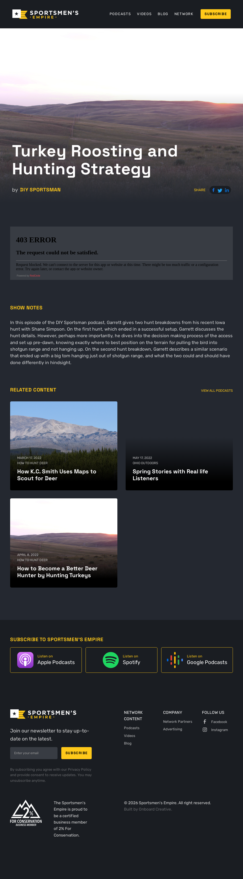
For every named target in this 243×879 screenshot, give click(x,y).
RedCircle (35, 275)
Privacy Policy (79, 769)
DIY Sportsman (40, 189)
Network (184, 14)
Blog (163, 14)
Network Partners (177, 721)
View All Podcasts (217, 390)
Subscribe (216, 14)
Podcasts (120, 14)
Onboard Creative (155, 809)
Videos (144, 14)
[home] (45, 14)
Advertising (172, 729)
